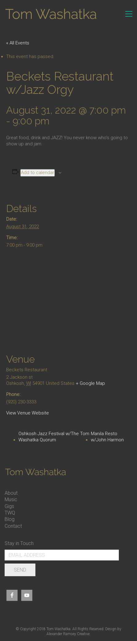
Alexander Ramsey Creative (68, 634)
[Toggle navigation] (128, 14)
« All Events (17, 43)
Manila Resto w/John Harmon (107, 437)
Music (11, 499)
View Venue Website (27, 413)
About (11, 493)
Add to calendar (37, 172)
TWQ (10, 513)
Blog (9, 519)
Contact (13, 526)
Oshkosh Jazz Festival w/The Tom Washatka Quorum (53, 437)
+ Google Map (90, 383)
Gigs (9, 506)
